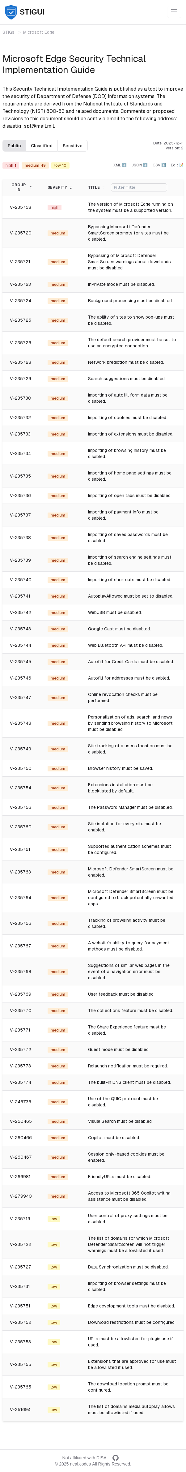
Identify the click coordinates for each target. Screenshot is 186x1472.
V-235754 (20, 787)
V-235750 (21, 768)
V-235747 (20, 697)
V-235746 (20, 678)
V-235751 (20, 1305)
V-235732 (20, 417)
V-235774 (20, 1082)
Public (14, 145)
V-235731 (20, 1286)
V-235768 (20, 971)
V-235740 (21, 579)
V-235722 (20, 1244)
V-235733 (20, 433)
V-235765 (20, 1386)
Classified (42, 145)
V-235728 (20, 362)
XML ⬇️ (120, 165)
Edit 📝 (177, 165)
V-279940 (21, 1196)
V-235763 (20, 871)
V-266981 (20, 1176)
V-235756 (20, 807)
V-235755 (20, 1364)
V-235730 (20, 398)
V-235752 (20, 1322)
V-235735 (20, 476)
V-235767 (20, 945)
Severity (60, 187)
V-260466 (21, 1137)
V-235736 (20, 495)
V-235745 (20, 661)
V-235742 (20, 612)
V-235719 (20, 1218)
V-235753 (20, 1341)
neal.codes (80, 1463)
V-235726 (20, 342)
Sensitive (72, 145)
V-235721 (20, 261)
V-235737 (20, 515)
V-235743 (20, 628)
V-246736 (20, 1101)
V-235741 (20, 596)
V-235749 (20, 748)
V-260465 (21, 1121)
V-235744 (20, 645)
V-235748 (20, 723)
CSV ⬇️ (159, 165)
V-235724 (20, 300)
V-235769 (20, 994)
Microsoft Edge (38, 32)
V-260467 (21, 1157)
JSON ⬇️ (140, 165)
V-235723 (20, 284)
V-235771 (20, 1030)
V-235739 (20, 560)
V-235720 (21, 232)
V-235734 (20, 453)
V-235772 (20, 1049)
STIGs (8, 32)
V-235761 (20, 849)
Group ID (22, 187)
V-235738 (20, 537)
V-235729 (20, 378)
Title (97, 187)
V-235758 (20, 207)
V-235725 (20, 320)
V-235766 (20, 923)
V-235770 (21, 1010)
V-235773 (20, 1065)
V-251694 (20, 1409)
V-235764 (20, 897)
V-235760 (21, 826)
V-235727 (20, 1266)
